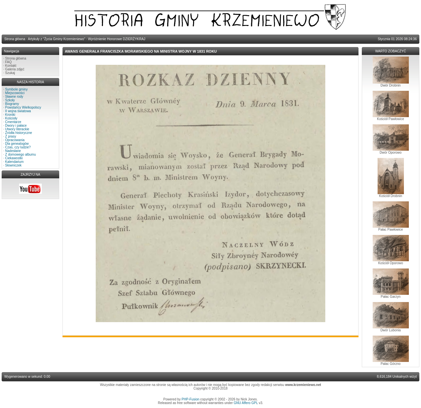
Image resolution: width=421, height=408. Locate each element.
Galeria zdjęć (14, 69)
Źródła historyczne (18, 133)
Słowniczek (13, 165)
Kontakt (10, 65)
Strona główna (15, 58)
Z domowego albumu (20, 154)
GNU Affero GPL (246, 403)
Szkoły (10, 100)
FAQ (8, 62)
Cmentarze (13, 122)
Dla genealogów (17, 143)
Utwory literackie (17, 129)
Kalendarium (14, 162)
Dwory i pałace (16, 125)
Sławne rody (14, 96)
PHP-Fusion (190, 399)
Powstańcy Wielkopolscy (23, 107)
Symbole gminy (16, 89)
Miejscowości (15, 93)
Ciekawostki (14, 158)
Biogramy (12, 104)
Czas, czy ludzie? (18, 147)
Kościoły (11, 118)
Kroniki (10, 114)
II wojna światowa (18, 111)
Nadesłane (13, 151)
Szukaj (10, 73)
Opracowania (15, 140)
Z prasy (10, 136)
